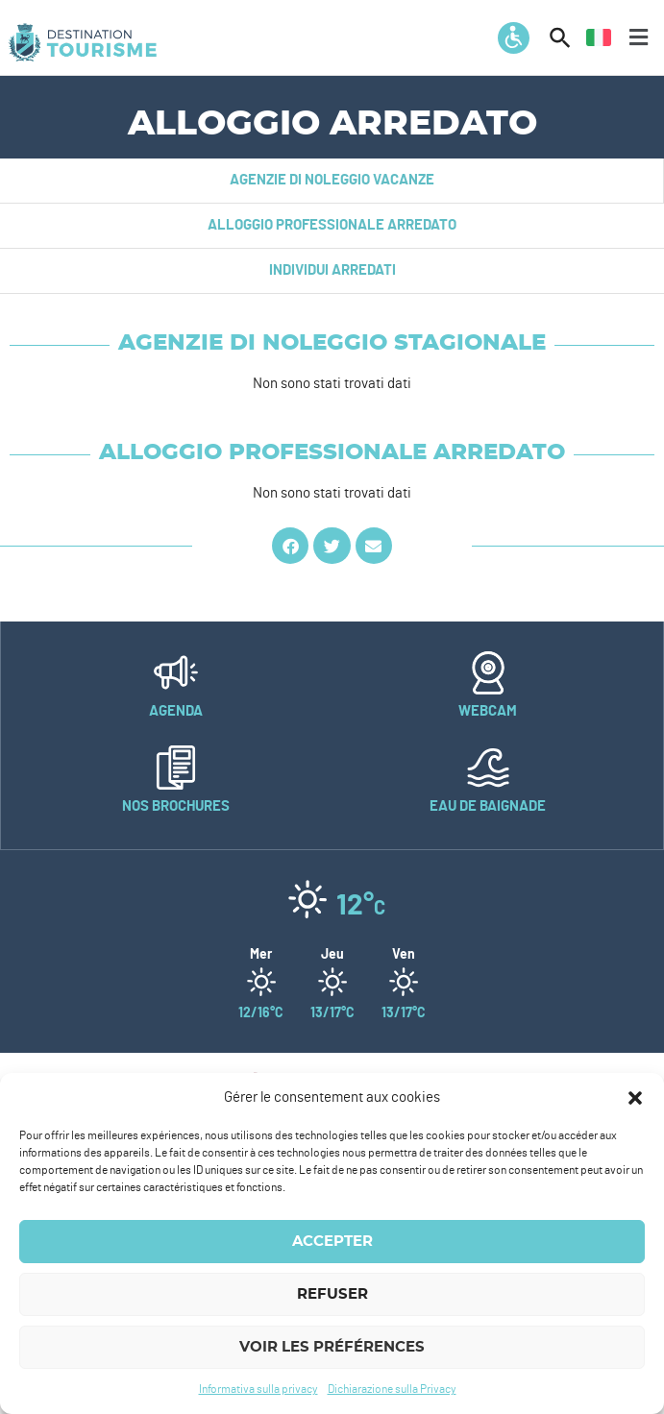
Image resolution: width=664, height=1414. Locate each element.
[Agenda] (176, 672)
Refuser (332, 1294)
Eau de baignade (488, 806)
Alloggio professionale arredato (332, 225)
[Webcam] (488, 672)
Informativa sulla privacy (258, 1389)
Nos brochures (176, 806)
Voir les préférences (332, 1347)
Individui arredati (332, 270)
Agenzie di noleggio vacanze (332, 180)
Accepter (332, 1241)
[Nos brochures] (176, 767)
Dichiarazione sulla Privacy (392, 1389)
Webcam (487, 711)
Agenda (176, 711)
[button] (635, 1098)
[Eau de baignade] (488, 767)
